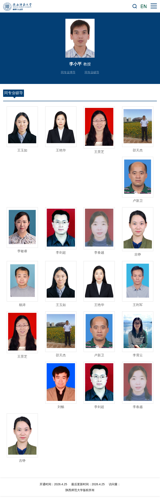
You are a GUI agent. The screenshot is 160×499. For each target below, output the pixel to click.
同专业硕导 (92, 72)
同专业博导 (68, 72)
